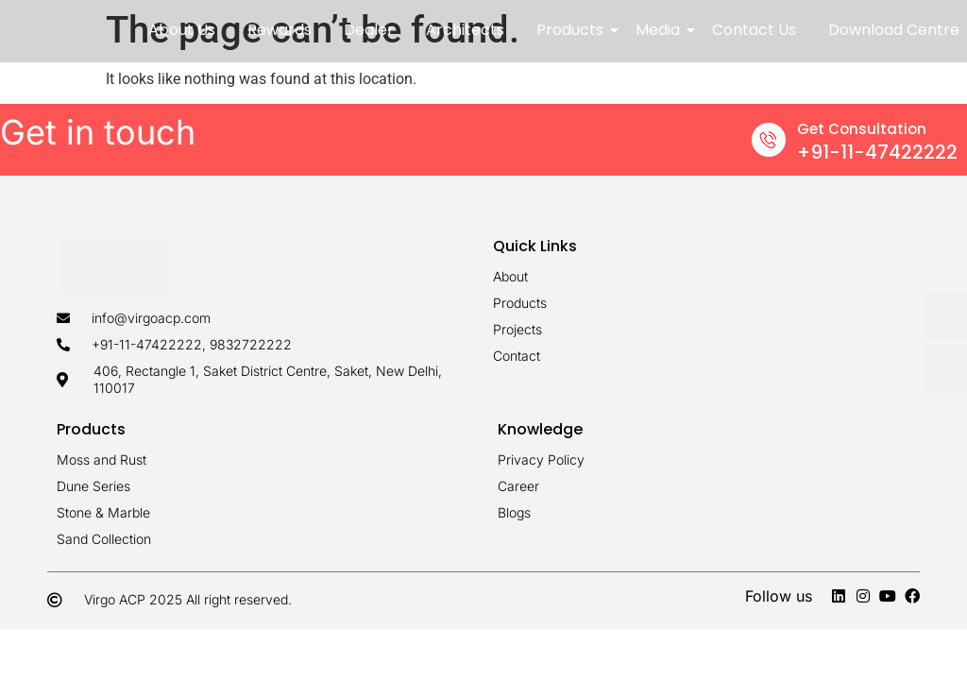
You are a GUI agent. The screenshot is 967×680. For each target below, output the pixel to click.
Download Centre (893, 30)
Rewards (279, 30)
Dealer (369, 30)
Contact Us (754, 30)
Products (573, 30)
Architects (465, 30)
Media (661, 30)
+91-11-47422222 (877, 152)
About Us (181, 30)
